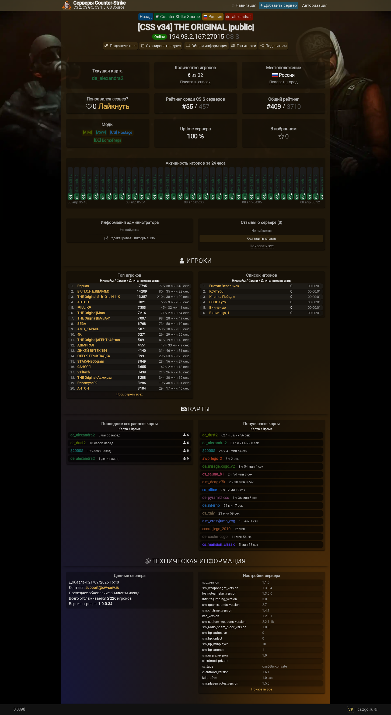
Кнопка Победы (222, 297)
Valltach (83, 372)
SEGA (81, 324)
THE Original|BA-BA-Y (93, 318)
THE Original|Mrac (91, 313)
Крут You (216, 291)
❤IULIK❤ (84, 308)
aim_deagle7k (213, 482)
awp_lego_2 (212, 458)
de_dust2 (78, 443)
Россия (215, 16)
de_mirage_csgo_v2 (218, 466)
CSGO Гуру (217, 302)
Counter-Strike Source (180, 16)
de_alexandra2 (239, 16)
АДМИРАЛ (85, 345)
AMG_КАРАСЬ (88, 329)
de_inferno (211, 505)
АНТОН (83, 388)
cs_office (209, 490)
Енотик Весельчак (224, 286)
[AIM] (87, 132)
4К (79, 334)
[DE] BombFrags (107, 140)
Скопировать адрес (163, 46)
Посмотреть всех (129, 394)
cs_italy (208, 513)
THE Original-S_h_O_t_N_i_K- (99, 297)
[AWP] (101, 132)
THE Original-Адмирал (94, 378)
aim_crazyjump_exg (218, 521)
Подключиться (123, 46)
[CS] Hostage (121, 132)
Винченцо (217, 308)
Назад (146, 16)
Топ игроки (246, 46)
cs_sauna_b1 (213, 474)
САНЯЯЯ (83, 367)
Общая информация (209, 46)
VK (350, 709)
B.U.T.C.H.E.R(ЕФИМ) (93, 291)
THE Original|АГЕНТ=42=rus (98, 340)
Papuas (83, 286)
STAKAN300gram (90, 361)
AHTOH (83, 302)
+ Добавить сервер (278, 5)
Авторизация (314, 5)
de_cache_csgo (215, 536)
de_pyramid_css (215, 497)
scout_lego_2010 (216, 529)
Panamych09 (87, 383)
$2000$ (76, 451)
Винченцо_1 (219, 313)
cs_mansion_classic (218, 544)
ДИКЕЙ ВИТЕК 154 (92, 351)
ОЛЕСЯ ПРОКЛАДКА (93, 356)
